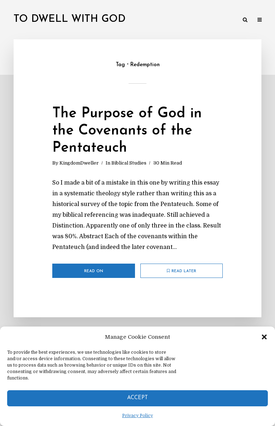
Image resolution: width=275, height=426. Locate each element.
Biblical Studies (128, 163)
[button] (264, 337)
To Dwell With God (70, 19)
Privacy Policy (137, 415)
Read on (93, 271)
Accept (137, 398)
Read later (181, 271)
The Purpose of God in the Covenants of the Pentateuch (127, 131)
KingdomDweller (79, 163)
